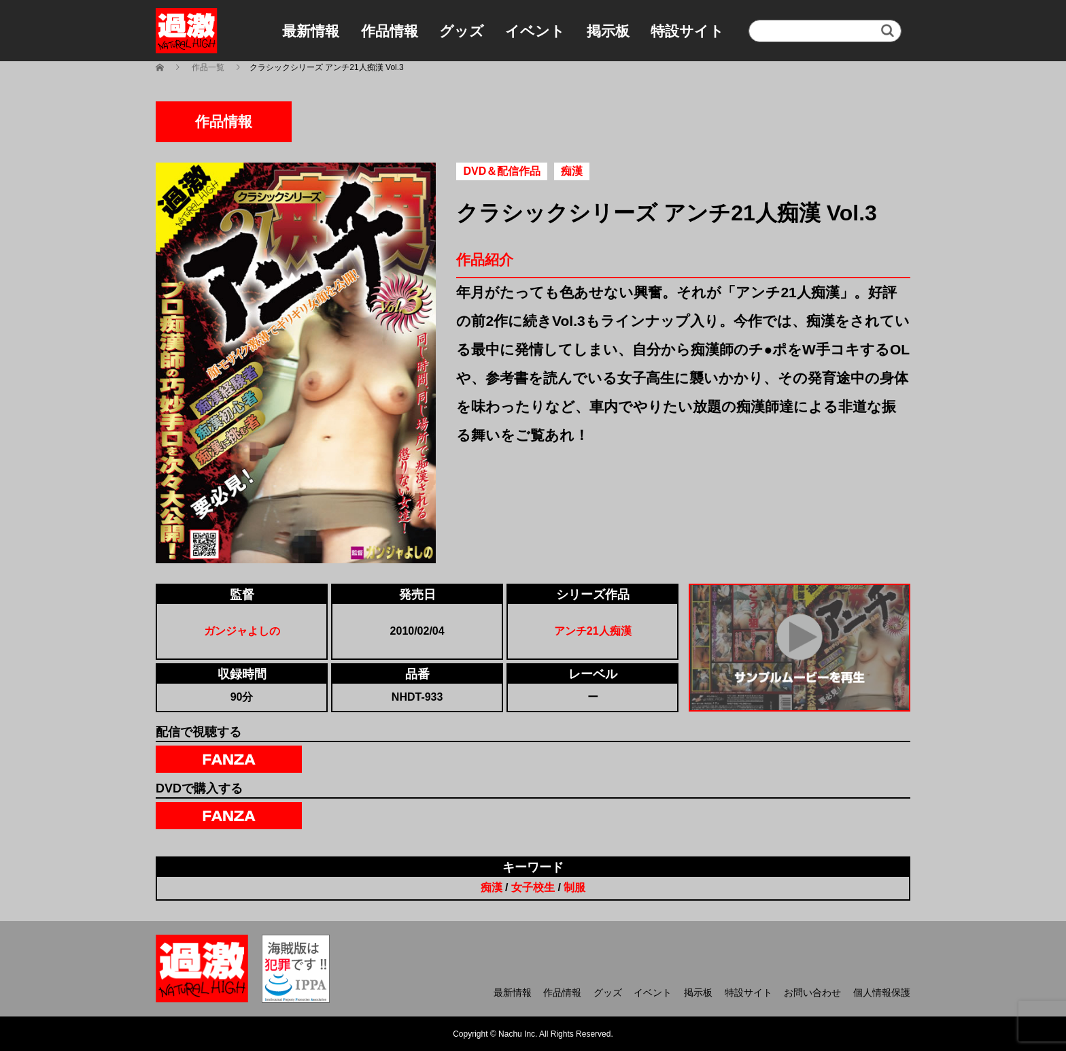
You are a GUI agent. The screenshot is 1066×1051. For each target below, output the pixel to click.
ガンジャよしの (242, 631)
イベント (535, 31)
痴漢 (491, 887)
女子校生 (533, 887)
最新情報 (310, 31)
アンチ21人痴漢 (593, 631)
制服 (574, 887)
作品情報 (389, 31)
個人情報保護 (881, 992)
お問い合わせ (812, 992)
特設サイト (687, 31)
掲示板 (608, 31)
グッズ (461, 31)
